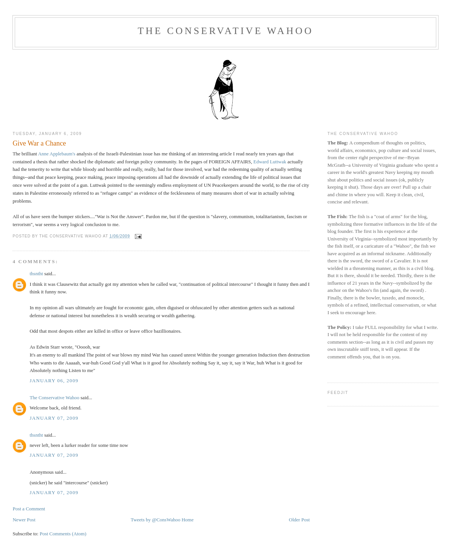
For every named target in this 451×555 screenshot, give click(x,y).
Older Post (299, 519)
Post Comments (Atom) (63, 533)
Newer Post (23, 519)
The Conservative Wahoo (225, 30)
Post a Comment (28, 509)
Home (188, 519)
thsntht (36, 273)
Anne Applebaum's (57, 154)
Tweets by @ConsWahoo (155, 519)
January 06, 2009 (53, 380)
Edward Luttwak (269, 161)
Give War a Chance (39, 143)
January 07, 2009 (53, 418)
